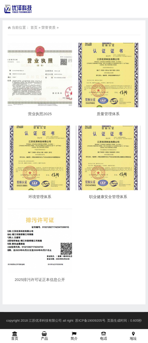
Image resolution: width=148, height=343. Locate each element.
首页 (34, 27)
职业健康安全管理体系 (108, 197)
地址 (133, 335)
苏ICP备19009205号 (90, 320)
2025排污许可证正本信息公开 (40, 279)
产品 (44, 335)
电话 (104, 335)
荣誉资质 (48, 27)
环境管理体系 (39, 197)
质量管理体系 (108, 114)
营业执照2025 (40, 114)
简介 (74, 335)
